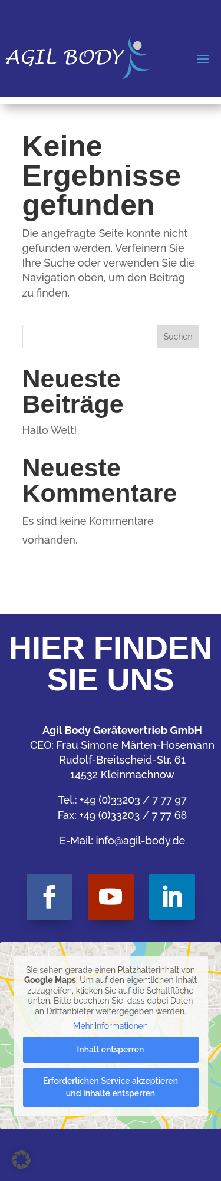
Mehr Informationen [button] (110, 1026)
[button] (21, 1160)
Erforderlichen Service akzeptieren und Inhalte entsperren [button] (110, 1087)
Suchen (178, 336)
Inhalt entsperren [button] (110, 1049)
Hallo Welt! (49, 430)
